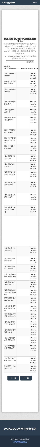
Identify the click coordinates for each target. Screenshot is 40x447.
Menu (35, 3)
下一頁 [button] (26, 378)
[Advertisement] (20, 22)
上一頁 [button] (13, 378)
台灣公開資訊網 (8, 2)
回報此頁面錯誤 (20, 442)
